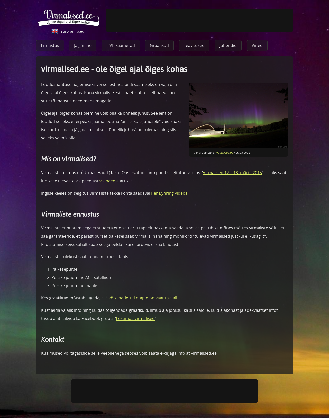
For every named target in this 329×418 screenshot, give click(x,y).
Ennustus (50, 45)
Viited (257, 45)
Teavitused (194, 45)
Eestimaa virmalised (135, 318)
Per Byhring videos (169, 193)
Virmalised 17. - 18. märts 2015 (232, 172)
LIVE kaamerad (120, 45)
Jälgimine (83, 45)
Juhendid (228, 45)
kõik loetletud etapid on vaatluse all (143, 298)
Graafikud (159, 45)
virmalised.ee (224, 152)
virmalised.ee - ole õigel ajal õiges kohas (68, 18)
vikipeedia (109, 181)
